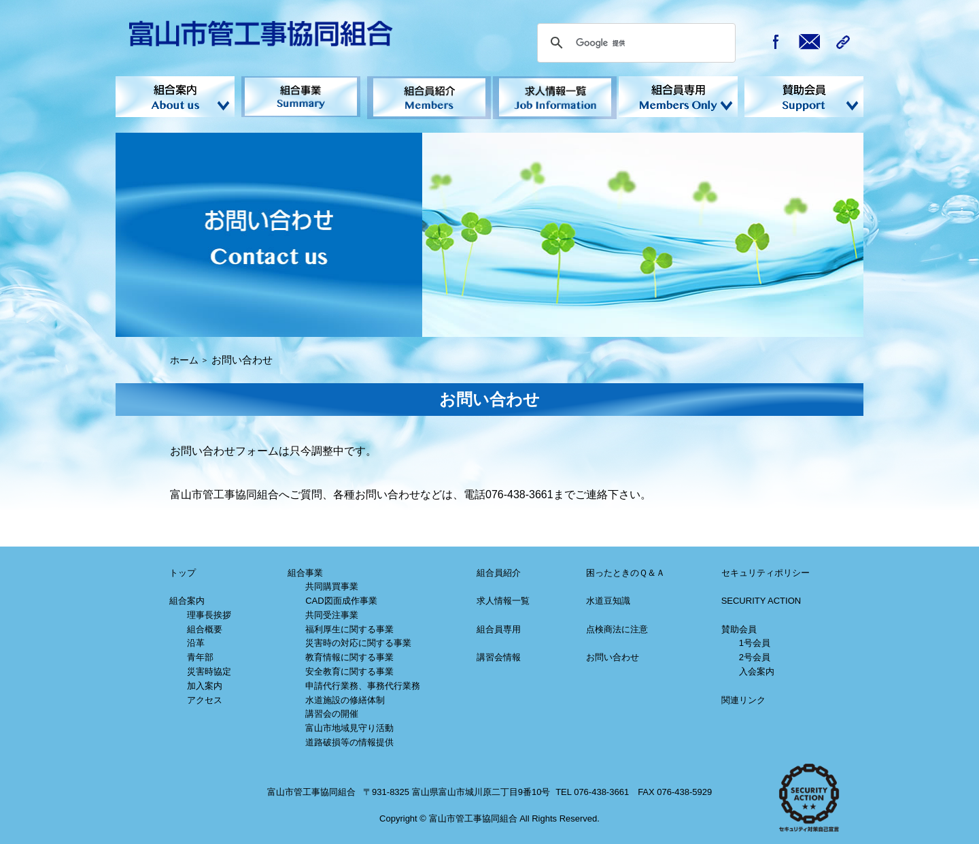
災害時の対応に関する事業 (358, 641)
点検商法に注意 (617, 627)
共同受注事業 (331, 613)
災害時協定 (209, 669)
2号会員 (754, 655)
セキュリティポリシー (765, 571)
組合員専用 (499, 627)
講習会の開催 (331, 712)
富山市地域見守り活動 (349, 726)
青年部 (200, 655)
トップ (182, 571)
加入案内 (204, 684)
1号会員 (754, 641)
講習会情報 (499, 655)
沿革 (196, 641)
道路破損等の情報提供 (349, 740)
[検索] (634, 43)
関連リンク (743, 698)
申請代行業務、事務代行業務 (362, 684)
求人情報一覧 (552, 96)
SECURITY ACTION (761, 599)
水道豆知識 (608, 599)
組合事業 (300, 96)
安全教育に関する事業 (349, 669)
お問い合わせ (612, 655)
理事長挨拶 (209, 613)
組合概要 (204, 627)
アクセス (204, 698)
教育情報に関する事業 (349, 655)
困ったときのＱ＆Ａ (625, 571)
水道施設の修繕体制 (345, 698)
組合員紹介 (426, 96)
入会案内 (756, 669)
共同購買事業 (331, 584)
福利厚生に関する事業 (349, 627)
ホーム (185, 358)
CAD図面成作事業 (341, 599)
